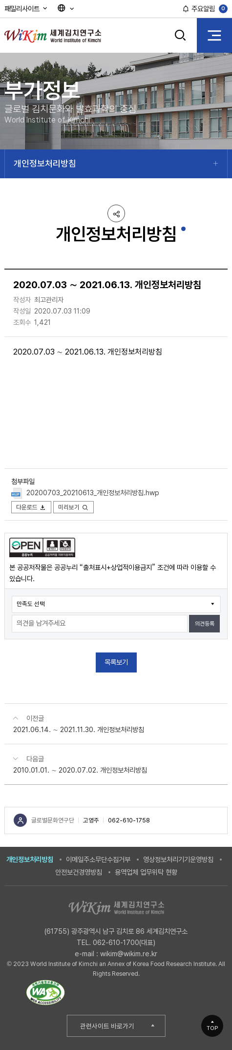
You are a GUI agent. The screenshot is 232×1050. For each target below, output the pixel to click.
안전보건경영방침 (78, 872)
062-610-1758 (129, 820)
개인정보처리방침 (45, 163)
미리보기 (73, 507)
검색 (181, 35)
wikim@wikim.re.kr (128, 953)
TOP (212, 1028)
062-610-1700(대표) (124, 942)
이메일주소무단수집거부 (98, 859)
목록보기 (116, 662)
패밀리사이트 (26, 8)
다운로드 (31, 507)
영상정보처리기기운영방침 (178, 859)
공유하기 (116, 213)
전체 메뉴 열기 (214, 35)
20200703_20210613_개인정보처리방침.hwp (92, 492)
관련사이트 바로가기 (107, 1026)
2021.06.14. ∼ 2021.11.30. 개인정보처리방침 (78, 729)
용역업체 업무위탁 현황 (146, 872)
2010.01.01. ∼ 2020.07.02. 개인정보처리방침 (80, 770)
